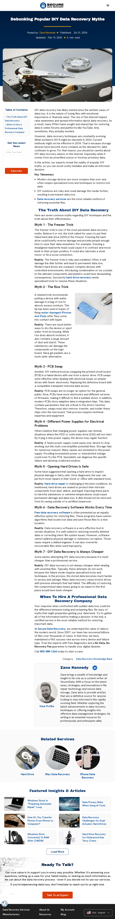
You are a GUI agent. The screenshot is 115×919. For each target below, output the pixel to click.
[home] (53, 5)
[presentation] (16, 162)
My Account (67, 909)
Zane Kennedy (47, 32)
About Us (44, 909)
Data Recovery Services (16, 909)
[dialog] (4, 903)
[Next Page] (57, 852)
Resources (45, 914)
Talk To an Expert (57, 895)
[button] (108, 5)
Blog (63, 914)
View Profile (46, 706)
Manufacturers (11, 914)
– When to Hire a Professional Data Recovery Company (14, 128)
